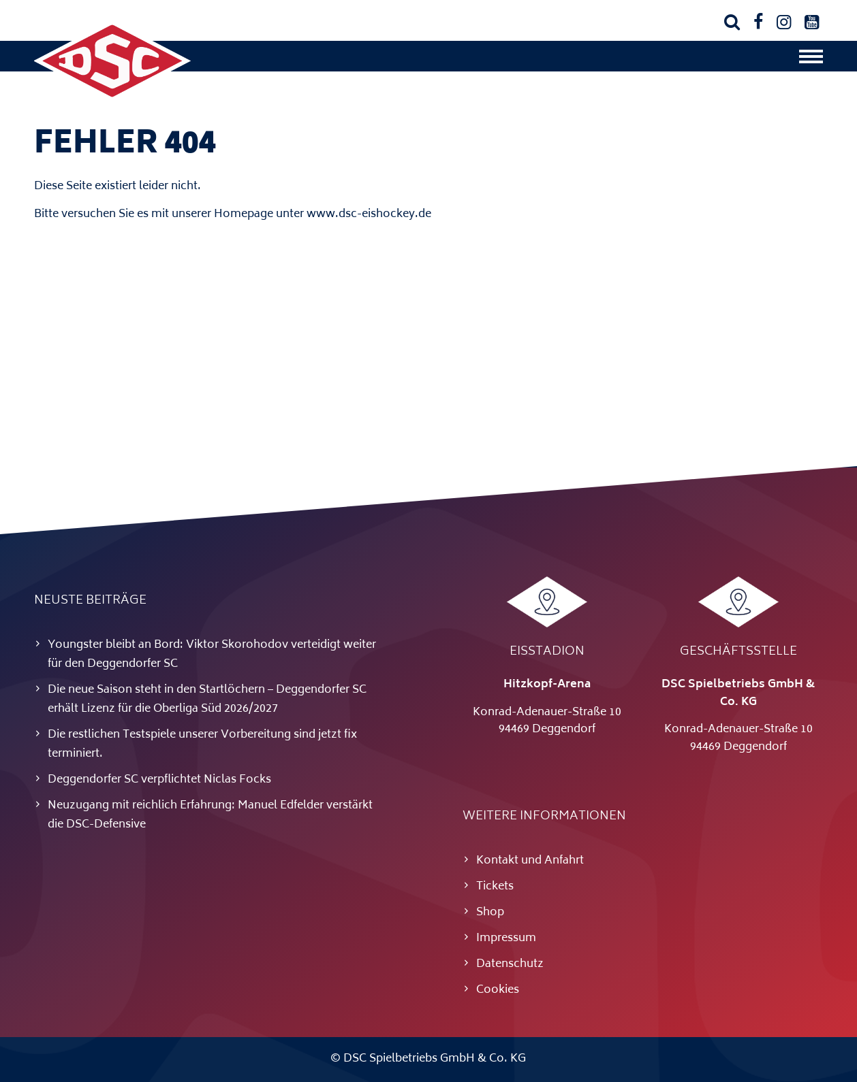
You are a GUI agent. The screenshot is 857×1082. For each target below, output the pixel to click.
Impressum (506, 938)
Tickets (495, 886)
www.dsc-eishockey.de (369, 214)
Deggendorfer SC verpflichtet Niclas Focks (159, 779)
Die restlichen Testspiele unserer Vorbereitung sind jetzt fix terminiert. (202, 744)
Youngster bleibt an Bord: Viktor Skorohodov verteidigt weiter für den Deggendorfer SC (212, 655)
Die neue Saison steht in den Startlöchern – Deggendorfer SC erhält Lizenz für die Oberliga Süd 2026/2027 (207, 700)
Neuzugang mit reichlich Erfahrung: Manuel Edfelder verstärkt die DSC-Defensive (210, 815)
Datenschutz (510, 964)
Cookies (497, 990)
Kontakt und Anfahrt (530, 860)
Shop (490, 912)
